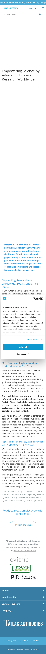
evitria (37, 547)
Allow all (23, 347)
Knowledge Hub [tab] (9, 597)
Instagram (11, 640)
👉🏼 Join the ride (23, 524)
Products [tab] (6, 590)
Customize (23, 354)
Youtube (35, 640)
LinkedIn (24, 640)
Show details (33, 340)
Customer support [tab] (11, 604)
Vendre (36, 649)
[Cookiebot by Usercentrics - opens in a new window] (32, 298)
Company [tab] (6, 610)
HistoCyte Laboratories (25, 550)
